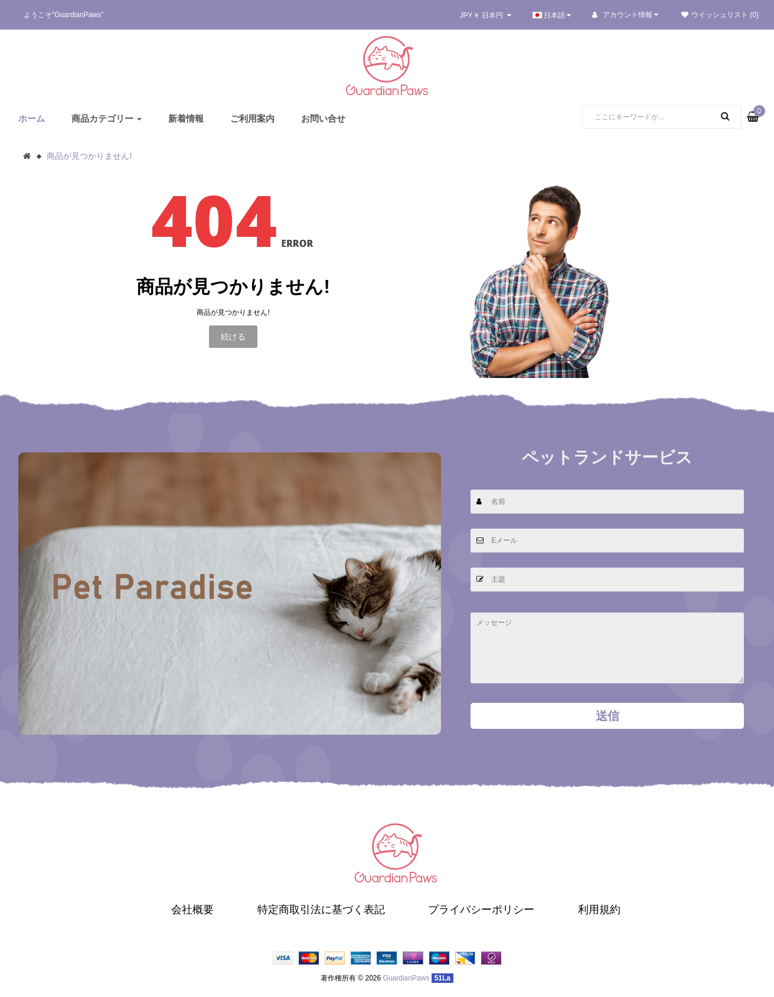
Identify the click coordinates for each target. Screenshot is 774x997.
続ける (233, 336)
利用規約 (599, 909)
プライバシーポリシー (481, 909)
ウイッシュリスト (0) (720, 15)
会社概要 (192, 909)
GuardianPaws (406, 978)
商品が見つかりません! (89, 156)
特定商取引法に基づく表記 (321, 909)
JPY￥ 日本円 (485, 15)
